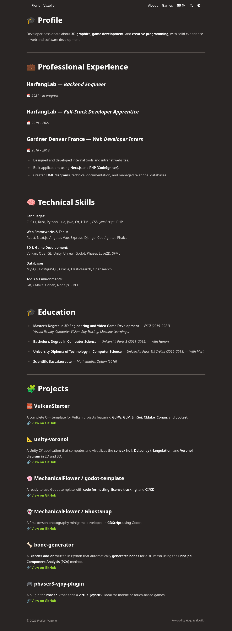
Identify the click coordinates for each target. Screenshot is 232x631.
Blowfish (200, 620)
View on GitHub (44, 423)
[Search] (191, 5)
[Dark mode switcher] (198, 5)
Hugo (189, 620)
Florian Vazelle (43, 5)
